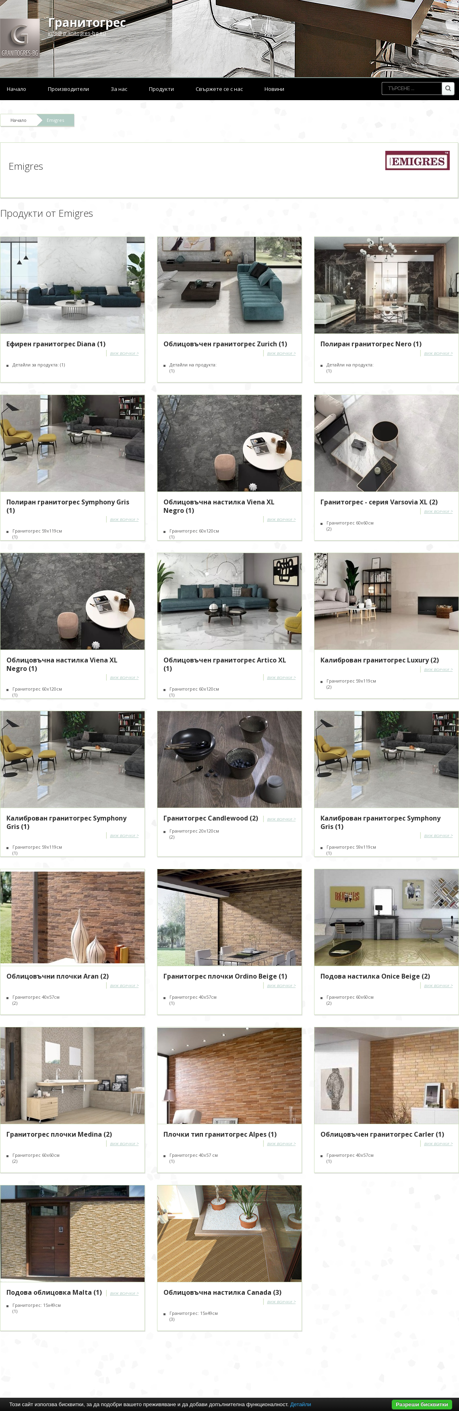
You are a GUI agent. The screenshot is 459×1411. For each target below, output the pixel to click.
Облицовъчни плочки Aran (57, 976)
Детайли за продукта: (38, 365)
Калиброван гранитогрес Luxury (379, 660)
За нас (119, 89)
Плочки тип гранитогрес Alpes (220, 1134)
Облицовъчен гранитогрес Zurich (225, 343)
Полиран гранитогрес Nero (371, 343)
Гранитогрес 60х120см (194, 534)
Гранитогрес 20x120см (194, 834)
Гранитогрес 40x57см (350, 1158)
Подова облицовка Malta (54, 1292)
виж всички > (124, 353)
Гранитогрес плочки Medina (59, 1134)
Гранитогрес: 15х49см (36, 1308)
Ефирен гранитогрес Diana (55, 343)
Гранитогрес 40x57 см (194, 1158)
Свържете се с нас (219, 89)
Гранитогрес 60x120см (37, 692)
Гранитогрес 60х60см (350, 526)
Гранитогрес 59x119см (37, 534)
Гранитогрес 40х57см (36, 1000)
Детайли (300, 1404)
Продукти (161, 89)
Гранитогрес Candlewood (210, 818)
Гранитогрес (87, 22)
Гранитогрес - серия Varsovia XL (379, 502)
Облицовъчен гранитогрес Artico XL (224, 664)
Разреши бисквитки (422, 1404)
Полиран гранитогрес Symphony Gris (67, 506)
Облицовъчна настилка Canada (222, 1292)
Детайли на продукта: (193, 368)
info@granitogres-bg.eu (77, 33)
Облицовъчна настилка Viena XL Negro (219, 506)
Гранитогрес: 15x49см (194, 1316)
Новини (274, 89)
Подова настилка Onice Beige (375, 976)
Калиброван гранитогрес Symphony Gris (66, 822)
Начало (16, 89)
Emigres (55, 120)
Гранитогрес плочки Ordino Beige (225, 976)
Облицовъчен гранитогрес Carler (382, 1134)
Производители (68, 89)
